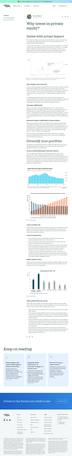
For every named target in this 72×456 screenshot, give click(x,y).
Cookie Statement (48, 417)
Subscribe (61, 423)
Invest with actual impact (9, 17)
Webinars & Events (35, 422)
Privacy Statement (48, 428)
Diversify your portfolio (9, 19)
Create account (63, 6)
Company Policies (48, 422)
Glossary (32, 432)
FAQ (31, 429)
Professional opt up (48, 420)
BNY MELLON (33, 220)
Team (18, 417)
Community (19, 422)
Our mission (19, 420)
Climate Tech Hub (34, 427)
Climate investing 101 (35, 420)
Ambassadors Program (22, 429)
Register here (48, 1)
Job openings (20, 427)
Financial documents (48, 433)
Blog (31, 424)
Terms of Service (47, 431)
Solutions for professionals (20, 432)
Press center (19, 424)
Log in (54, 6)
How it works (33, 417)
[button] (17, 6)
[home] (7, 5)
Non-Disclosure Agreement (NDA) (48, 425)
